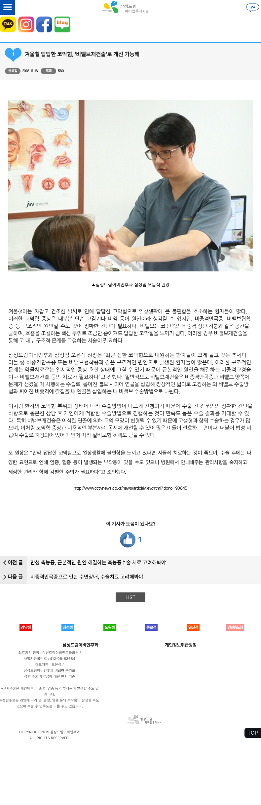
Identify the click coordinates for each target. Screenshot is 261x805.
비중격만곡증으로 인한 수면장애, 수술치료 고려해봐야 (86, 577)
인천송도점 (235, 627)
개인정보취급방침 (181, 645)
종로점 (151, 627)
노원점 (110, 627)
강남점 (26, 627)
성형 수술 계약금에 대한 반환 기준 (49, 676)
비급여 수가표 (65, 670)
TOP (252, 733)
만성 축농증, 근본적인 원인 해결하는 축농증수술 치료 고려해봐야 (98, 562)
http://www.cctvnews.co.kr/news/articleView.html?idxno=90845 (130, 488)
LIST (130, 597)
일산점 (193, 627)
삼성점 (68, 627)
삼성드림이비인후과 (80, 645)
